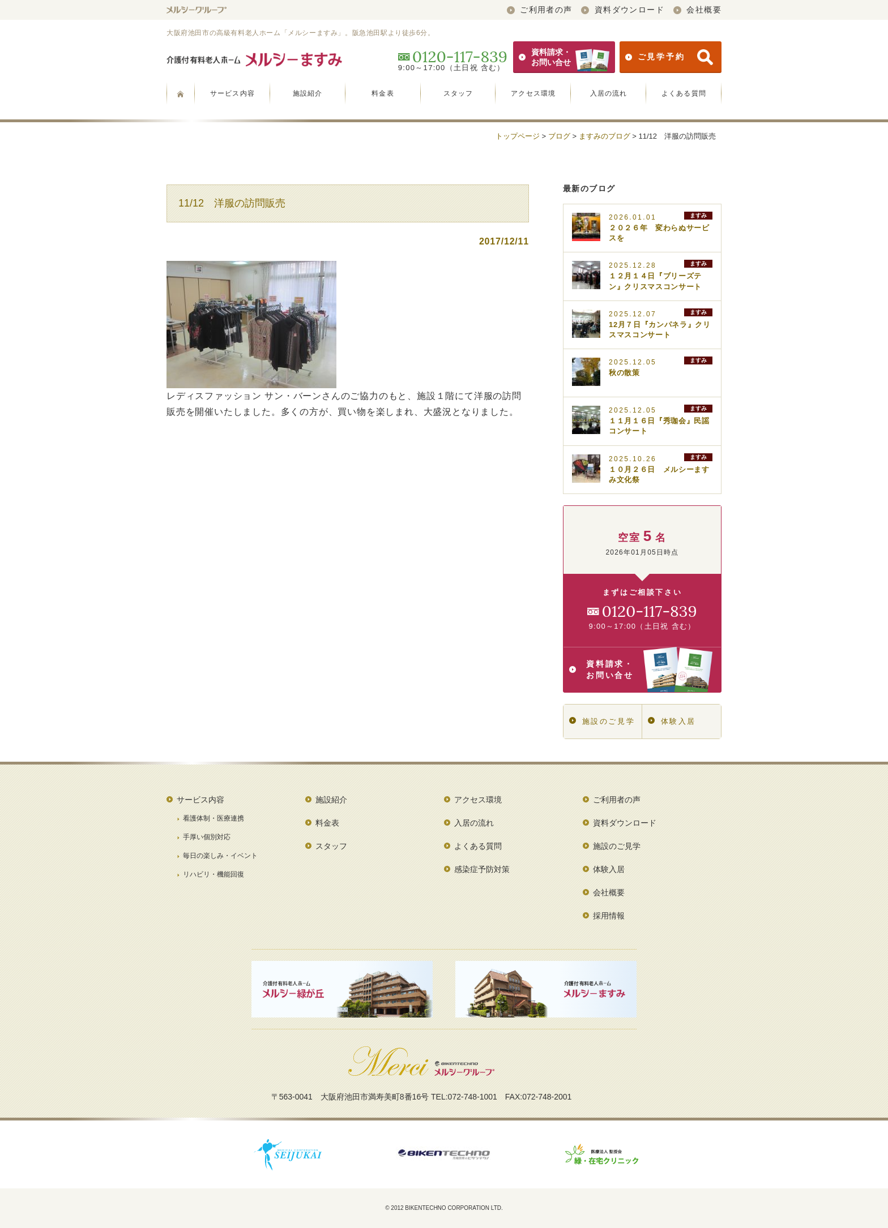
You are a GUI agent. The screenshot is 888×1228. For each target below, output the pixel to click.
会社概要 (697, 9)
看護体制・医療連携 (213, 818)
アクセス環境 (533, 93)
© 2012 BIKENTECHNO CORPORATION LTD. (444, 1208)
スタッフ (458, 93)
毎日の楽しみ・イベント (220, 856)
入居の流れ (608, 93)
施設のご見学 (602, 721)
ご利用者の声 (540, 9)
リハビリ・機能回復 (213, 874)
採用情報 (609, 915)
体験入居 (672, 721)
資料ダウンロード (622, 9)
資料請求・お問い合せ (564, 57)
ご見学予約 (669, 57)
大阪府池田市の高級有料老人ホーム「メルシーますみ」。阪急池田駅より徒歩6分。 (300, 33)
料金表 (383, 93)
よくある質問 (683, 93)
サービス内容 (232, 93)
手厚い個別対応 (206, 837)
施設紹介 (308, 93)
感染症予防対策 (482, 869)
